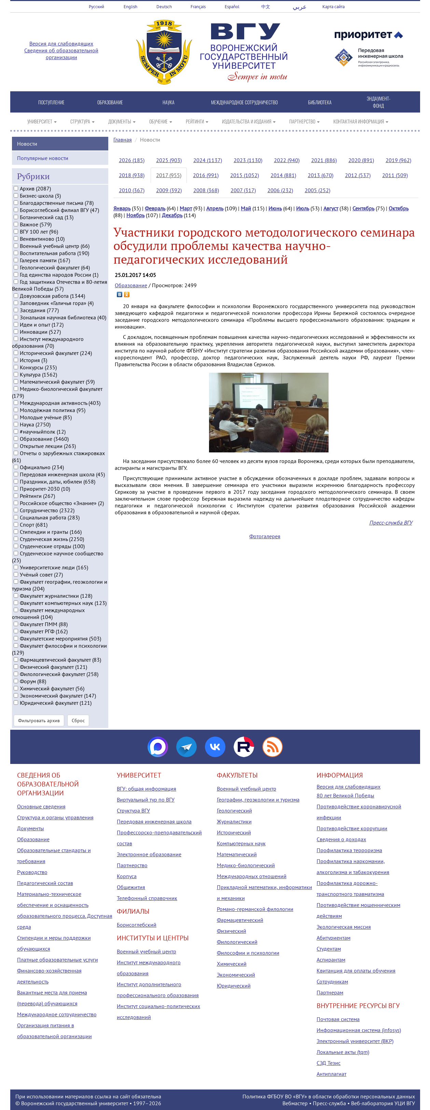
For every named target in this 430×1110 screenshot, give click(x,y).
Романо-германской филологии (255, 909)
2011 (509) (395, 175)
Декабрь (172, 215)
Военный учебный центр (146, 951)
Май (246, 208)
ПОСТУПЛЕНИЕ (51, 102)
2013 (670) (320, 175)
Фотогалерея (264, 536)
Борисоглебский (136, 924)
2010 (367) (131, 190)
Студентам (329, 948)
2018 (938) (131, 175)
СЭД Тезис (329, 1062)
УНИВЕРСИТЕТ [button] (42, 121)
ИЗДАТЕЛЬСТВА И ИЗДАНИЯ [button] (249, 121)
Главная (122, 139)
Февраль (155, 208)
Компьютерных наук (241, 843)
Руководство (32, 872)
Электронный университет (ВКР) (355, 1041)
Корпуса (127, 876)
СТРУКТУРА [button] (82, 121)
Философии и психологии (248, 952)
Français (198, 7)
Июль (302, 208)
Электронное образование (149, 854)
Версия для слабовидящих (61, 43)
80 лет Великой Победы (345, 795)
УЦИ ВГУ (404, 1103)
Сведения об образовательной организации (61, 54)
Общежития (131, 887)
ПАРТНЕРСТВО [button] (304, 121)
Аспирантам (331, 959)
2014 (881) (283, 175)
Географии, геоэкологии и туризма (258, 799)
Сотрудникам (332, 981)
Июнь (275, 208)
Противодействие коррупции (352, 828)
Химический (232, 963)
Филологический (237, 941)
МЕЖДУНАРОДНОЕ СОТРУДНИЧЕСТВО (244, 102)
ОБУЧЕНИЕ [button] (160, 121)
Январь (121, 208)
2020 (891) (361, 160)
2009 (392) (169, 190)
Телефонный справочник (147, 898)
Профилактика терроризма (349, 850)
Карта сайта (333, 7)
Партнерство (132, 865)
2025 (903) (169, 160)
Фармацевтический (240, 919)
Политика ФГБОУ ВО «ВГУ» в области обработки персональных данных (328, 1096)
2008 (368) (206, 190)
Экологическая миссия (344, 926)
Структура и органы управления (55, 817)
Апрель (214, 208)
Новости (27, 143)
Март (186, 208)
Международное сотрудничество (57, 1014)
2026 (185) (131, 160)
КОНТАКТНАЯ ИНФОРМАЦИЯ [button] (360, 121)
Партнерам (330, 992)
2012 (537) (358, 175)
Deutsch (164, 7)
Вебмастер (295, 1103)
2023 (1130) (248, 160)
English (130, 7)
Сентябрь (363, 208)
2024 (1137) (207, 160)
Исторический (234, 832)
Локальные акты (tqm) (343, 1051)
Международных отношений (252, 876)
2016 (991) (206, 175)
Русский (96, 7)
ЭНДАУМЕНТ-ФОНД (378, 102)
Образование (131, 285)
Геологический (234, 810)
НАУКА (169, 102)
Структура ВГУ (133, 810)
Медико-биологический (246, 865)
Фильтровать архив (39, 720)
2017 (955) (168, 175)
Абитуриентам (333, 937)
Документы (30, 828)
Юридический (234, 985)
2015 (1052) (244, 175)
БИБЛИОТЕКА (320, 102)
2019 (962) (398, 160)
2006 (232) (280, 190)
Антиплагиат (331, 1073)
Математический (237, 854)
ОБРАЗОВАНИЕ (110, 102)
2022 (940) (287, 160)
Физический (231, 930)
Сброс (78, 720)
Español (232, 7)
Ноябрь (135, 215)
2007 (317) (243, 190)
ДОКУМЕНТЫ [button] (122, 121)
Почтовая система (338, 1019)
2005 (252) (317, 190)
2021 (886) (324, 160)
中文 (265, 7)
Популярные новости (42, 157)
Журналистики (234, 821)
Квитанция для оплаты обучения (356, 970)
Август (330, 208)
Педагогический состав (45, 883)
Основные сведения (41, 806)
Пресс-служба (329, 1103)
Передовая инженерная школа (154, 821)
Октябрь (398, 208)
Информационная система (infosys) (359, 1030)
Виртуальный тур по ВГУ (146, 799)
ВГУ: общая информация (146, 788)
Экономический (236, 974)
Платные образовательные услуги (57, 959)
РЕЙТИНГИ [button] (197, 121)
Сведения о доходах (341, 839)
